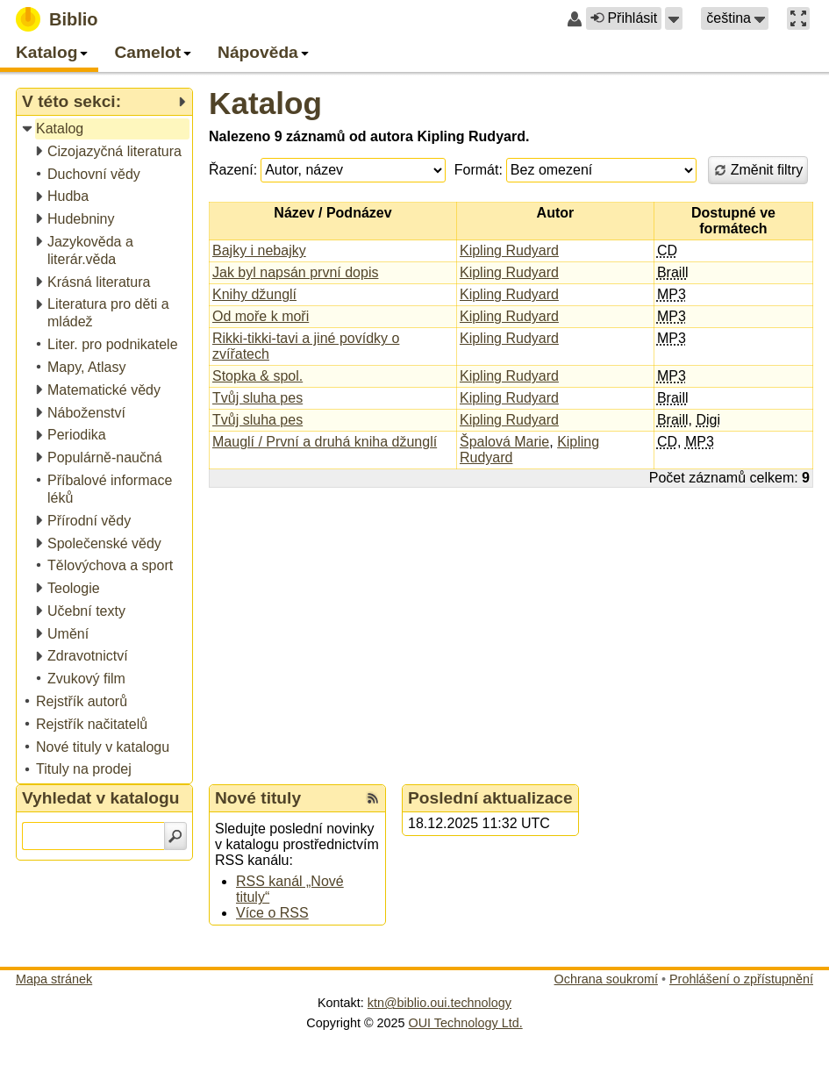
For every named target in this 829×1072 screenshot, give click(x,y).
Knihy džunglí (254, 294)
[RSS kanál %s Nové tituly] (373, 798)
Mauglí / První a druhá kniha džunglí (324, 441)
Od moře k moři (260, 316)
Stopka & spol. (257, 375)
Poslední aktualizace (490, 798)
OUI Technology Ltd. (466, 1023)
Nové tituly (258, 798)
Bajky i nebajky (259, 250)
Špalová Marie (504, 441)
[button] (673, 18)
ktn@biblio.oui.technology (439, 1003)
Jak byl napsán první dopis (295, 272)
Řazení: (233, 169)
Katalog (265, 103)
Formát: (478, 169)
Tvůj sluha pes (257, 397)
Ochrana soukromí (606, 979)
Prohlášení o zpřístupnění (741, 979)
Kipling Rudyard (509, 250)
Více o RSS (272, 912)
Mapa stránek (54, 979)
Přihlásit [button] (623, 18)
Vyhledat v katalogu (101, 798)
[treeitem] (105, 129)
